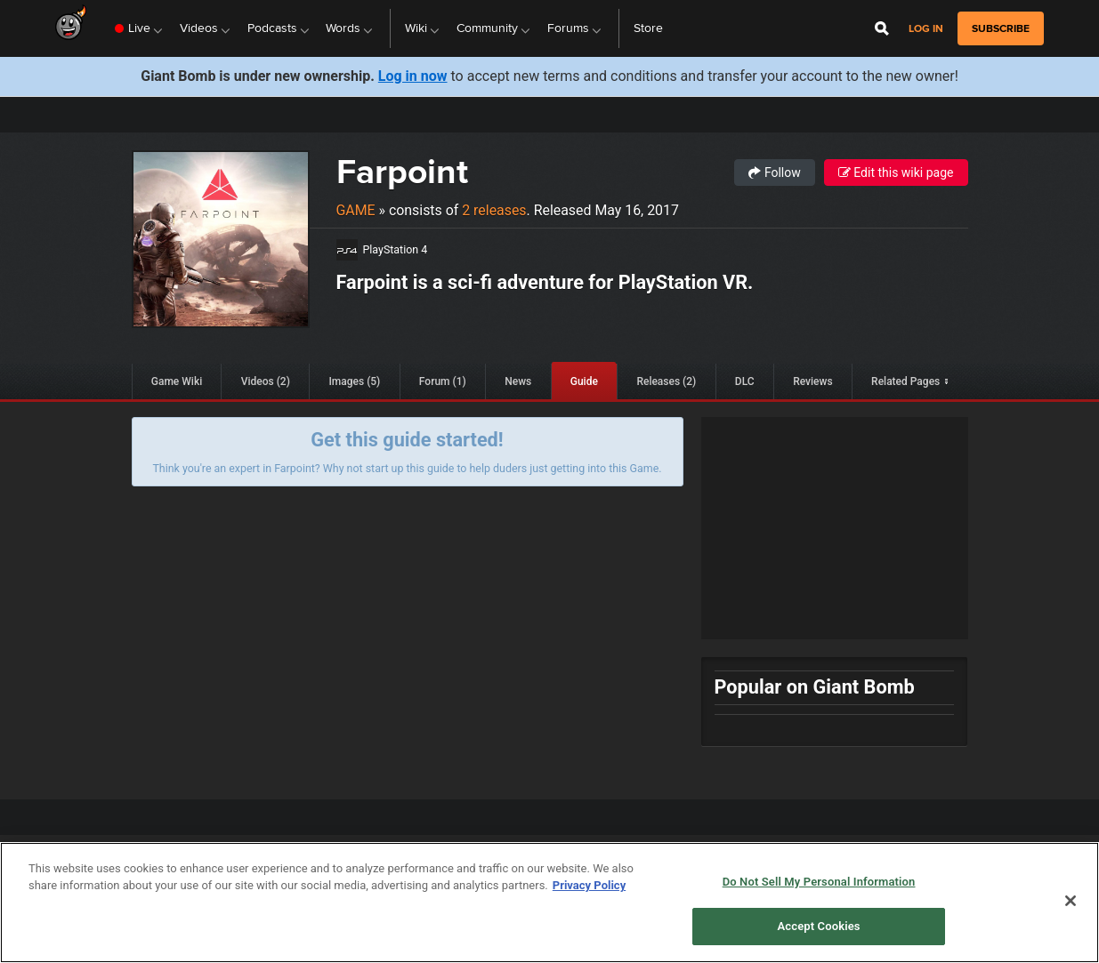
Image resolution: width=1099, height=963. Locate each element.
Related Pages (905, 381)
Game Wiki (176, 381)
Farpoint (402, 171)
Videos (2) (265, 381)
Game (356, 210)
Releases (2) (666, 381)
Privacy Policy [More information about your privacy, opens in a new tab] (589, 885)
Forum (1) (442, 381)
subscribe (1001, 28)
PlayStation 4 (395, 249)
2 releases (494, 210)
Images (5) (354, 381)
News (518, 381)
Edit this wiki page (896, 172)
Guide (584, 381)
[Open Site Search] (881, 28)
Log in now (413, 76)
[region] (549, 902)
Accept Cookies (819, 926)
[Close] (1070, 900)
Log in (926, 29)
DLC (745, 381)
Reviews (812, 381)
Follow (774, 172)
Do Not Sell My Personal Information (819, 881)
